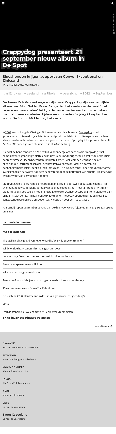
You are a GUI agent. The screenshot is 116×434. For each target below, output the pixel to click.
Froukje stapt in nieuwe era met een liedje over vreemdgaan (38, 312)
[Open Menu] (3, 3)
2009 (8, 132)
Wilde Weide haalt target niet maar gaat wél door (31, 248)
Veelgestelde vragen (13, 395)
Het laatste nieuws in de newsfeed (20, 347)
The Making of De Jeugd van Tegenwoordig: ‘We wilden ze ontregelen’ (43, 240)
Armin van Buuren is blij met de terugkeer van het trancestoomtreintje (44, 280)
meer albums (104, 327)
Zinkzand (31, 187)
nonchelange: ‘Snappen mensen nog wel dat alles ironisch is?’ (38, 256)
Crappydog (85, 132)
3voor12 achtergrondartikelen (18, 359)
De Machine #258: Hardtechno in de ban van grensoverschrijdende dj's (44, 296)
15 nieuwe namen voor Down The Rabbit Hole (29, 288)
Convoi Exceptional (77, 191)
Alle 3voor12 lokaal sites (15, 383)
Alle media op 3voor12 (14, 371)
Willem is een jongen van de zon (21, 272)
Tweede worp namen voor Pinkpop (23, 264)
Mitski (6, 304)
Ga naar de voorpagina (14, 407)
